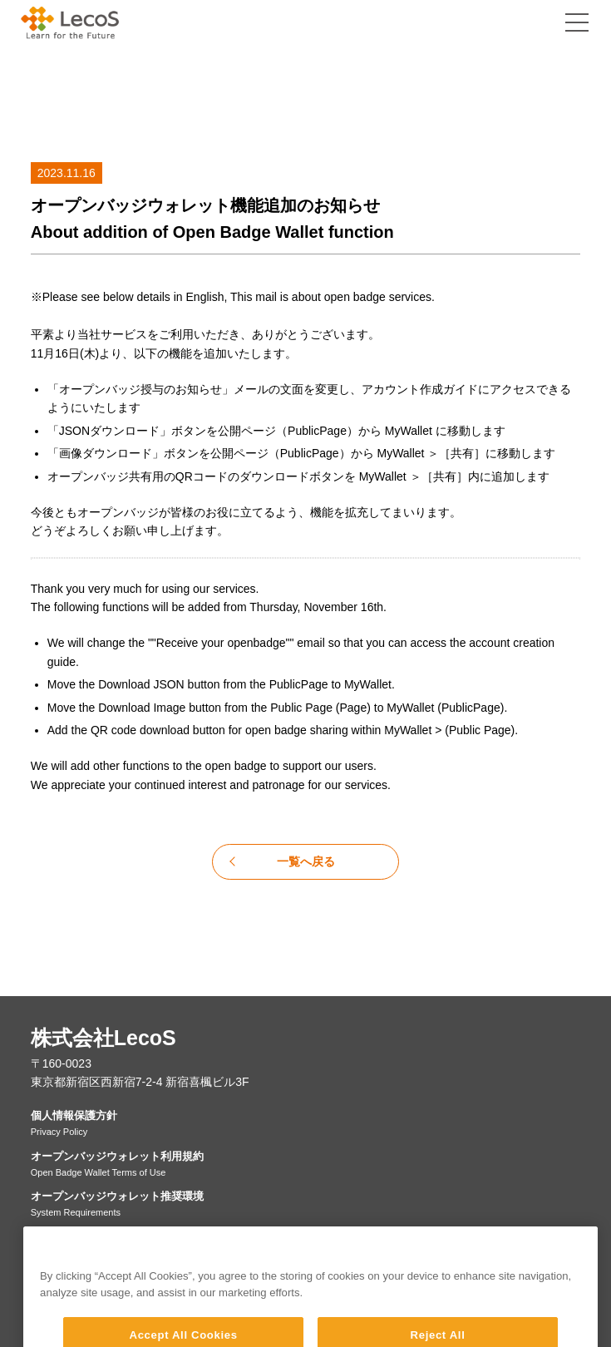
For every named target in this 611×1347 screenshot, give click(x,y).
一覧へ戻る (306, 861)
